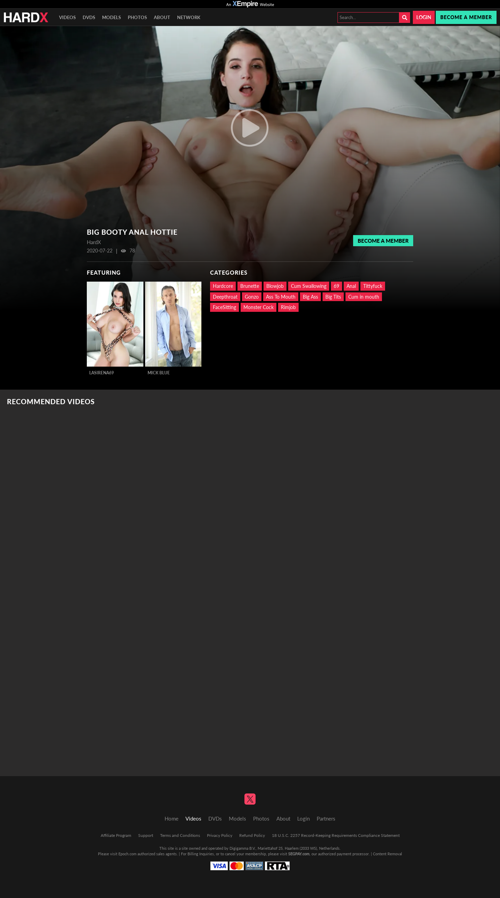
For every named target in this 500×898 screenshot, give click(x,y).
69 (336, 286)
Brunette (249, 286)
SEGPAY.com (298, 853)
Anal (351, 286)
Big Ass (310, 297)
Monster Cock (258, 307)
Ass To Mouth (280, 297)
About (162, 17)
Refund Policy (252, 835)
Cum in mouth (363, 297)
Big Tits (333, 297)
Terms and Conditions (180, 835)
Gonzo (252, 297)
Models (111, 17)
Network (188, 17)
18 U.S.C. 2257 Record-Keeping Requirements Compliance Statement (336, 835)
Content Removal (387, 853)
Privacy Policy (219, 835)
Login (423, 17)
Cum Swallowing (308, 286)
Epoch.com (127, 853)
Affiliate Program (116, 835)
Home (171, 818)
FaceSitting (224, 307)
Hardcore (223, 286)
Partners (326, 818)
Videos (67, 17)
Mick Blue (159, 372)
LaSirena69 (101, 372)
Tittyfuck (372, 286)
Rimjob (288, 307)
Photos (137, 17)
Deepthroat (225, 297)
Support (145, 835)
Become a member (466, 17)
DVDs (89, 17)
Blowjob (275, 286)
